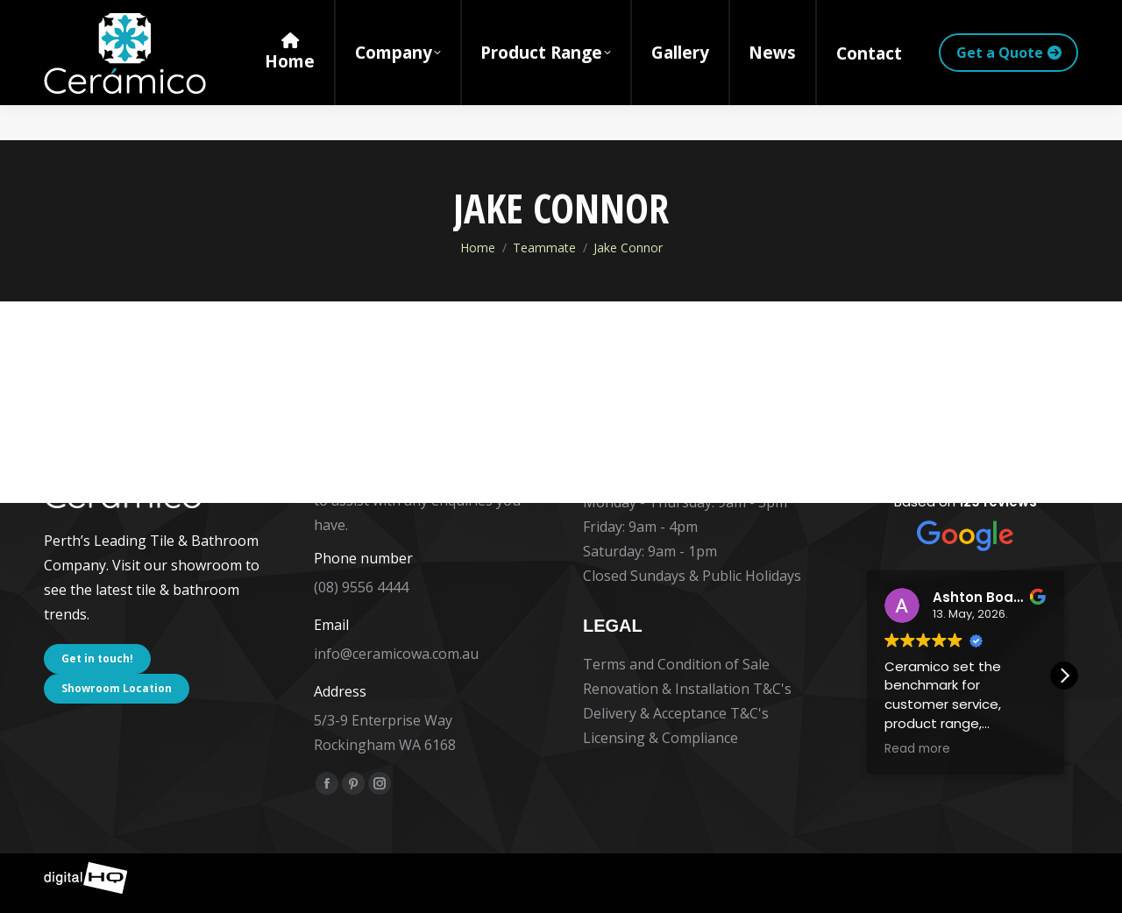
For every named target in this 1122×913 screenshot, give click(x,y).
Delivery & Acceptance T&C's (676, 713)
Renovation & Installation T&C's (687, 688)
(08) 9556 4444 (103, 17)
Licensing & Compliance (660, 737)
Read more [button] (917, 749)
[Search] (922, 18)
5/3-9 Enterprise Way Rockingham (316, 17)
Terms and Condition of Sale (676, 664)
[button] (1064, 675)
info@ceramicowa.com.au (396, 653)
